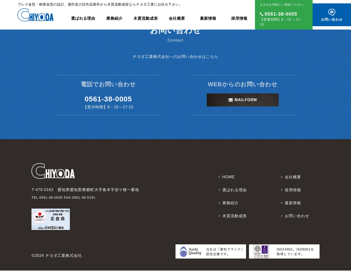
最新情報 (208, 16)
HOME (228, 178)
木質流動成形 (145, 16)
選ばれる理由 (83, 16)
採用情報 (239, 16)
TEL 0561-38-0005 (49, 199)
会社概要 (177, 16)
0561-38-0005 (108, 99)
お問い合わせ (297, 217)
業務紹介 (114, 16)
